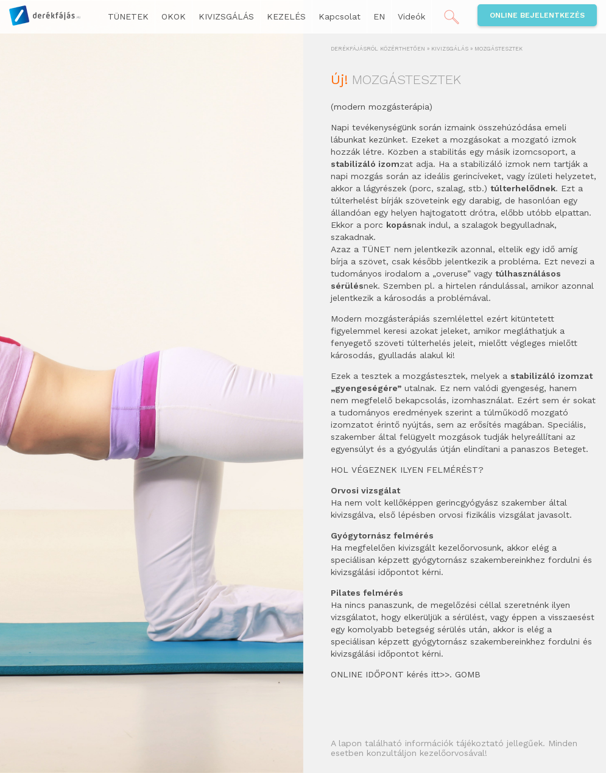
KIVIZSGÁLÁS (226, 16)
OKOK (173, 16)
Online (537, 15)
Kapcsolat (340, 16)
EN (379, 16)
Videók (411, 16)
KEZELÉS (286, 16)
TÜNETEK (128, 16)
